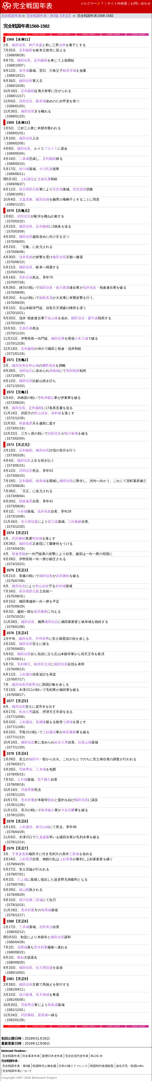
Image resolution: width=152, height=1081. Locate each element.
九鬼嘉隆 (42, 837)
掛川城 (24, 169)
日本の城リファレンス (73, 1065)
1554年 (63, 34)
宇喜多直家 (20, 854)
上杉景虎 (26, 859)
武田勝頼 (18, 538)
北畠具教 (26, 199)
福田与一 (36, 759)
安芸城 (58, 189)
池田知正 (26, 370)
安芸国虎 (79, 189)
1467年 (13, 34)
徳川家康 (62, 287)
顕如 (51, 800)
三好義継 (74, 521)
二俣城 (37, 900)
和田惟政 (73, 370)
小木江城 (81, 338)
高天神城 (42, 994)
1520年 (38, 34)
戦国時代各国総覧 (102, 1065)
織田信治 (78, 318)
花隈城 (22, 947)
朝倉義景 (26, 423)
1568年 (88, 34)
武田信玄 (26, 101)
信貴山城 (84, 742)
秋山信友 (41, 413)
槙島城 (41, 481)
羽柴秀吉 (32, 684)
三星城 (74, 854)
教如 (20, 957)
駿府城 (41, 101)
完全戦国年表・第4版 (16, 1065)
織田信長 (18, 45)
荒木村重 (27, 800)
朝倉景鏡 (18, 554)
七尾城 (68, 722)
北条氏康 (44, 179)
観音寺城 (69, 70)
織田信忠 (18, 586)
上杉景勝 (66, 859)
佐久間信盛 (29, 521)
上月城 (22, 779)
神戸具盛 (35, 45)
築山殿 (24, 889)
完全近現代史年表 (76, 1056)
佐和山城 (32, 365)
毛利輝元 (24, 664)
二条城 (24, 158)
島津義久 (48, 810)
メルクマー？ (92, 3)
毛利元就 (26, 277)
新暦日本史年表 (52, 1056)
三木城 (41, 769)
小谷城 (22, 511)
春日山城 (42, 827)
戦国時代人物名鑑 (44, 1065)
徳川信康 (26, 900)
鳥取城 (53, 1005)
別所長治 (46, 927)
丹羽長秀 (42, 638)
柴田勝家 (40, 611)
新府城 (43, 1015)
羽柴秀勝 (27, 789)
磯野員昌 (49, 365)
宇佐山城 (51, 318)
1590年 (138, 34)
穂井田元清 (42, 664)
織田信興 (58, 338)
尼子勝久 (44, 779)
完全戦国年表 (11, 1056)
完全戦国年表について (17, 1070)
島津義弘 (47, 397)
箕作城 (24, 70)
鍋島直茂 (46, 298)
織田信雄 (42, 199)
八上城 (22, 879)
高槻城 (54, 370)
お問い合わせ (141, 3)
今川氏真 (46, 169)
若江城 (53, 521)
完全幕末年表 (31, 1056)
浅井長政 (26, 257)
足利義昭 (26, 50)
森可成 (93, 318)
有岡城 (46, 910)
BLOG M (96, 1056)
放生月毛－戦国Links (130, 1065)
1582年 (113, 34)
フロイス (51, 148)
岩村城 (56, 413)
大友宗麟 (68, 810)
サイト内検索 (117, 3)
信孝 (62, 45)
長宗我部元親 (29, 189)
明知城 (37, 538)
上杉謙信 (27, 179)
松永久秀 (26, 712)
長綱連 (41, 722)
